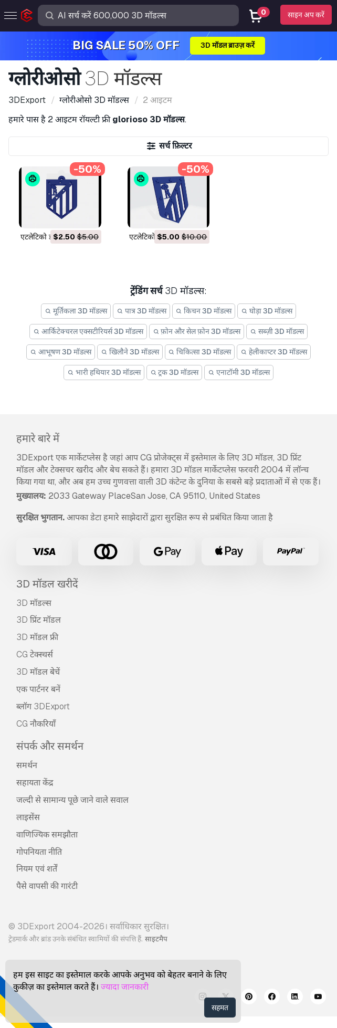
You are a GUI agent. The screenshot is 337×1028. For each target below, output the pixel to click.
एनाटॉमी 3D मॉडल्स (239, 372)
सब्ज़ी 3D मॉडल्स (277, 331)
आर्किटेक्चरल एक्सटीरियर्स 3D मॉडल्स (88, 331)
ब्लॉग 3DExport (43, 706)
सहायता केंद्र (35, 782)
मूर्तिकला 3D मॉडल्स (76, 311)
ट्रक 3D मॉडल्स (174, 372)
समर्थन (26, 765)
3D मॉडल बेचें (38, 671)
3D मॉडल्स (33, 603)
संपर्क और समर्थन (49, 746)
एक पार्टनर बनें (38, 689)
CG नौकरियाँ (36, 723)
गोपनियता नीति (39, 851)
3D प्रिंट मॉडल (38, 619)
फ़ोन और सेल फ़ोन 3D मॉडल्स (197, 331)
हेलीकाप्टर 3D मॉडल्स (273, 351)
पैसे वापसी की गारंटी (47, 885)
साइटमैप (156, 938)
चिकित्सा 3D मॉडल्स (199, 351)
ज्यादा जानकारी (125, 986)
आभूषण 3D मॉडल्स (60, 351)
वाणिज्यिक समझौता (47, 834)
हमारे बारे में (37, 438)
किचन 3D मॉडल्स (204, 311)
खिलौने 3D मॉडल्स (130, 351)
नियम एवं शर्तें (36, 868)
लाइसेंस (28, 817)
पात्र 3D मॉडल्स (141, 311)
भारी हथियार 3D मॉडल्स (104, 372)
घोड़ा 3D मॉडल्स (266, 311)
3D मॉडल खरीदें (47, 584)
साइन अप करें (306, 14)
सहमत (220, 1007)
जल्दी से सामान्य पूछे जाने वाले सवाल (72, 799)
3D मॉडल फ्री (37, 637)
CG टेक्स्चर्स (34, 654)
